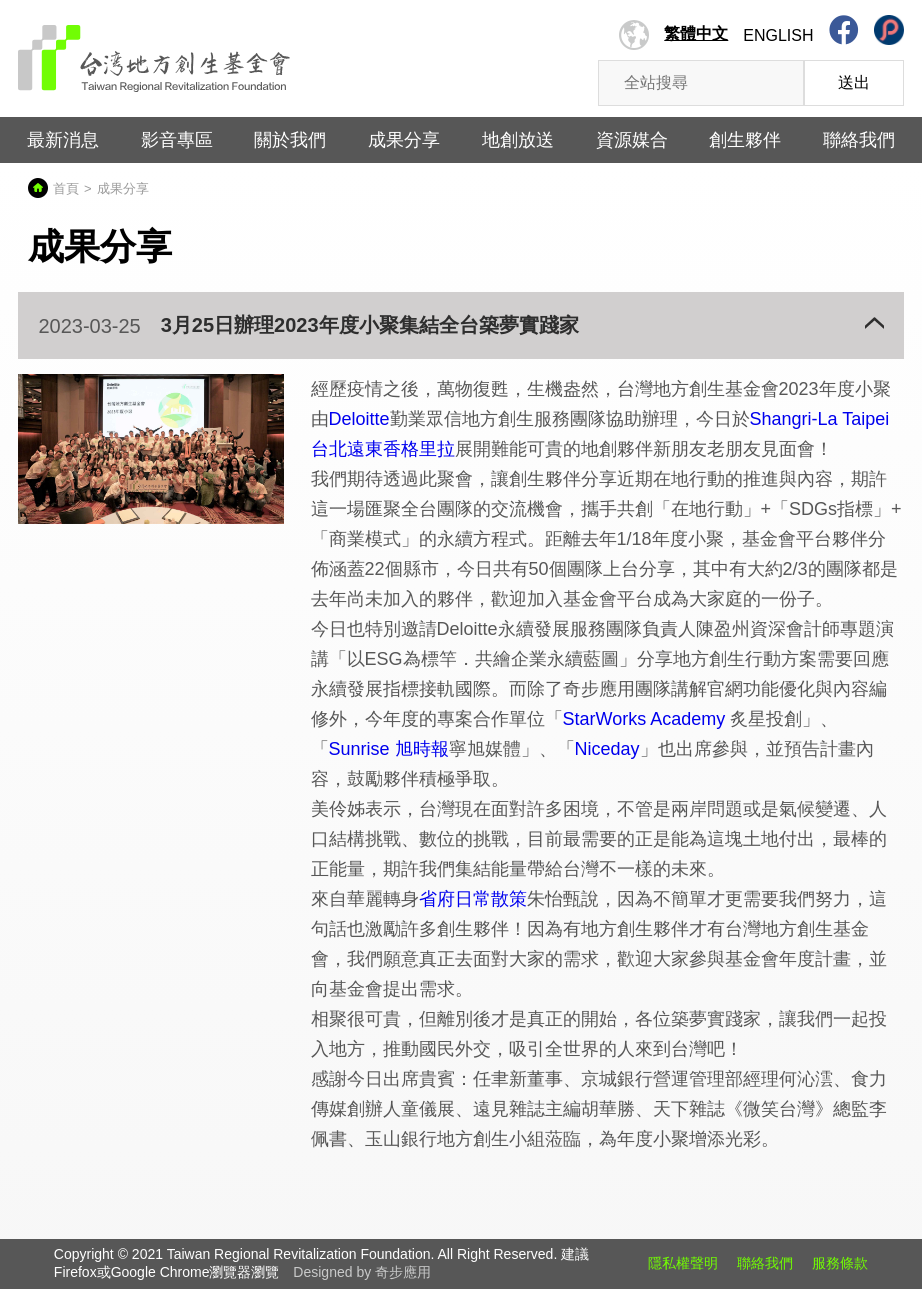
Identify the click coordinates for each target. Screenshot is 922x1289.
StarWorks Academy (644, 719)
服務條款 (840, 1263)
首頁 (66, 188)
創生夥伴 (745, 140)
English (778, 35)
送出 (854, 82)
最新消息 (63, 140)
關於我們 (290, 140)
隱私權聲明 (683, 1263)
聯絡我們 (859, 140)
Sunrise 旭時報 (389, 749)
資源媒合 (632, 140)
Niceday (607, 749)
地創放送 (518, 140)
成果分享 (404, 140)
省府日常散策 (473, 899)
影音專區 (177, 140)
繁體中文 (696, 33)
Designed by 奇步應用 (362, 1272)
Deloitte (359, 419)
